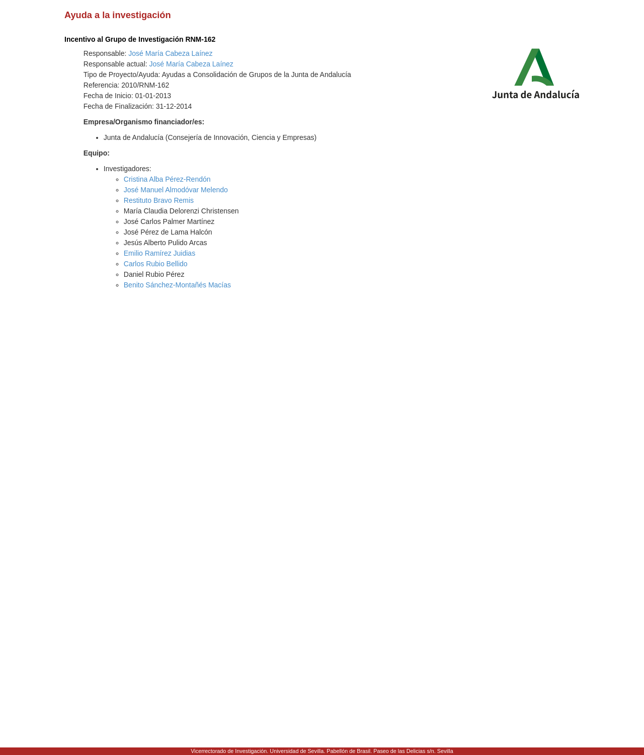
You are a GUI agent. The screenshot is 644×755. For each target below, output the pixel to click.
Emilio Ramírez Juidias (159, 253)
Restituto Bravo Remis (159, 200)
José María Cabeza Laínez (170, 53)
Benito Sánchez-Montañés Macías (177, 285)
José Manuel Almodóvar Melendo (176, 190)
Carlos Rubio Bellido (156, 264)
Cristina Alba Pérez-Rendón (167, 179)
